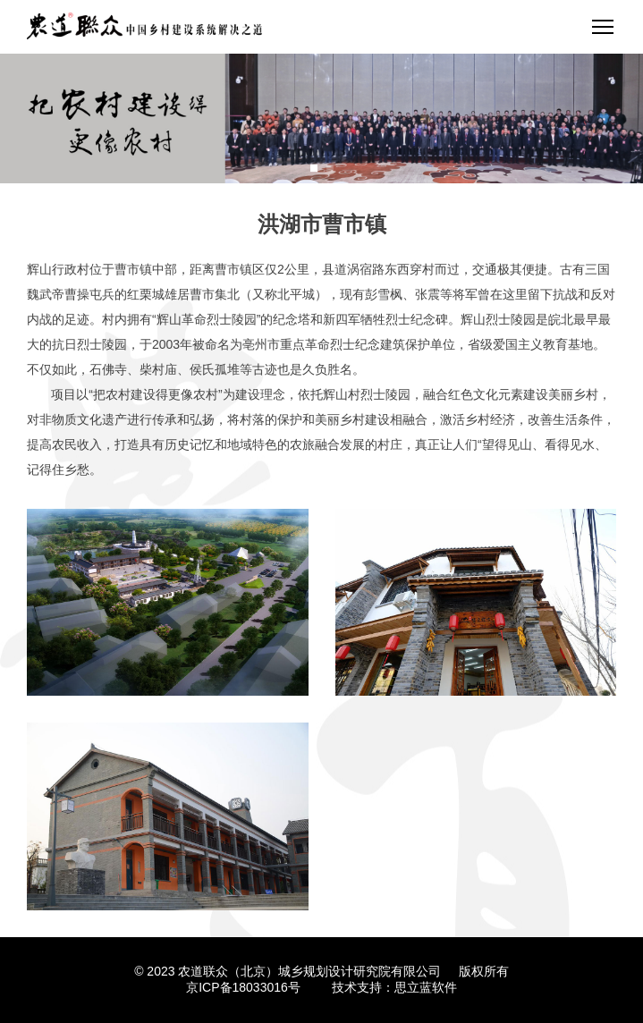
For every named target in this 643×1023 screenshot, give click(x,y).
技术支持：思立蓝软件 (394, 987)
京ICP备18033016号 (243, 987)
